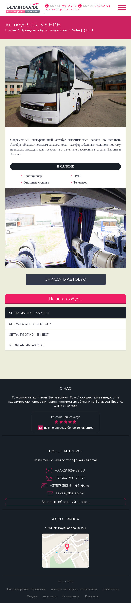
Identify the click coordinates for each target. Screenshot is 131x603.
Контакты (92, 596)
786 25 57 (63, 6)
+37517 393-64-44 (65, 486)
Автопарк (50, 596)
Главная (10, 30)
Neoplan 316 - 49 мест (27, 345)
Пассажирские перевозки (26, 589)
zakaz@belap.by (70, 493)
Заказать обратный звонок (65, 502)
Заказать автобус (65, 279)
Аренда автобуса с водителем (44, 30)
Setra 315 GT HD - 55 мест (29, 334)
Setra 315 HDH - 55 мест (29, 313)
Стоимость (110, 589)
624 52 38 (96, 6)
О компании (70, 596)
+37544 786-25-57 (70, 478)
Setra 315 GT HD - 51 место (30, 324)
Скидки (32, 596)
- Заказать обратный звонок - (61, 11)
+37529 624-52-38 (70, 470)
